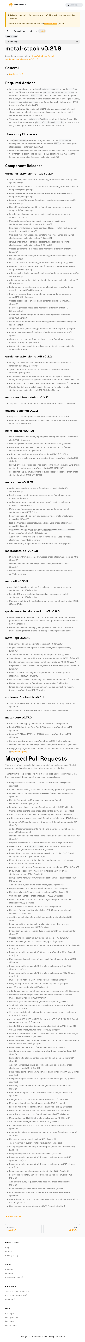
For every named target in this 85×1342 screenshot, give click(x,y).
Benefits (9, 1269)
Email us (10, 1299)
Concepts (9, 1313)
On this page (13, 41)
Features (9, 1273)
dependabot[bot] (19, 751)
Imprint (8, 1251)
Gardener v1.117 (16, 74)
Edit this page (13, 1216)
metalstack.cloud (14, 1277)
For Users (9, 1321)
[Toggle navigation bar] (6, 5)
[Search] (74, 5)
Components (11, 1325)
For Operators (11, 1317)
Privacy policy (11, 1255)
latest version (50, 23)
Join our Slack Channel (17, 1291)
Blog (7, 1247)
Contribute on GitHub (16, 1295)
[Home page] (7, 31)
